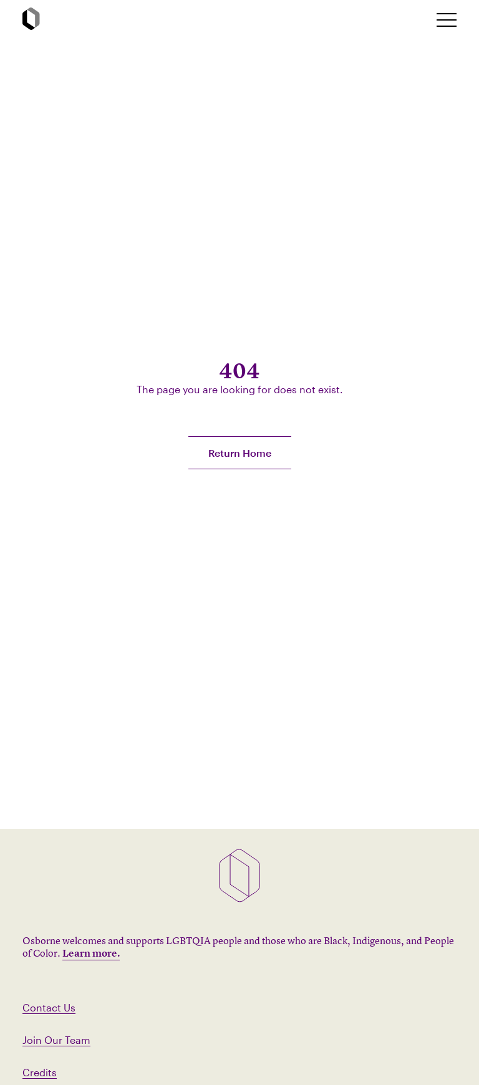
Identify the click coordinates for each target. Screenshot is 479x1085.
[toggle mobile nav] (447, 20)
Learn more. (91, 953)
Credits (39, 1072)
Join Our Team (56, 1040)
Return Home (239, 453)
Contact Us (48, 1007)
